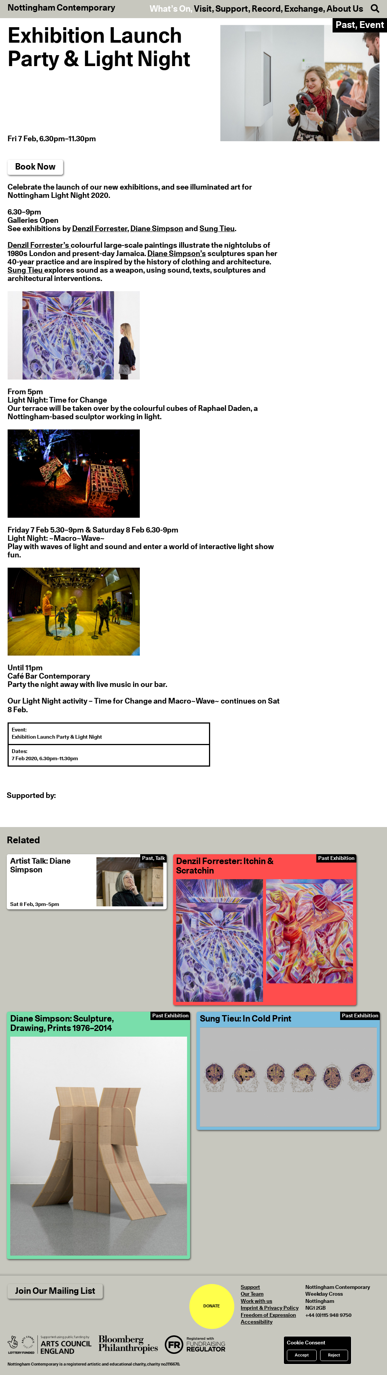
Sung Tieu (217, 229)
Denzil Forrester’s (39, 245)
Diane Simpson (156, 229)
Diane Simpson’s (176, 254)
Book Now (35, 167)
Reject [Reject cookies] (334, 1355)
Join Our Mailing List (55, 1291)
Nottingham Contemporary (61, 8)
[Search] (371, 9)
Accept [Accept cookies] (302, 1355)
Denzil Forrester (99, 229)
